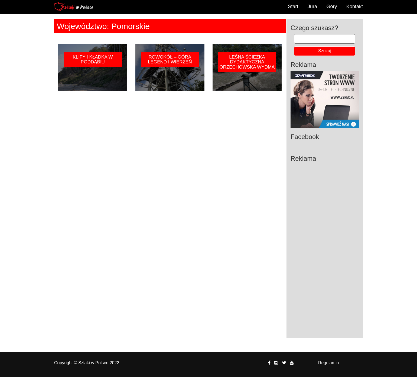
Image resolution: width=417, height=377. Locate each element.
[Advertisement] (325, 246)
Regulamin (328, 362)
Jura (312, 6)
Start (293, 6)
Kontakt (354, 6)
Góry (331, 6)
